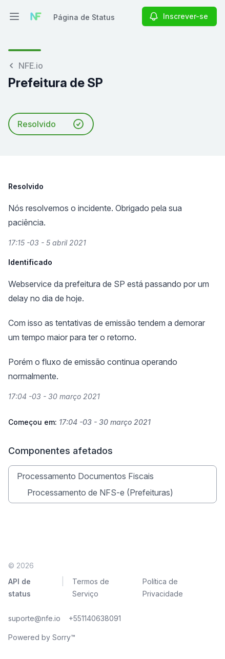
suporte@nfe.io (34, 618)
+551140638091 (95, 618)
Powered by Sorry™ (41, 637)
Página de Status (84, 17)
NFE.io (25, 65)
